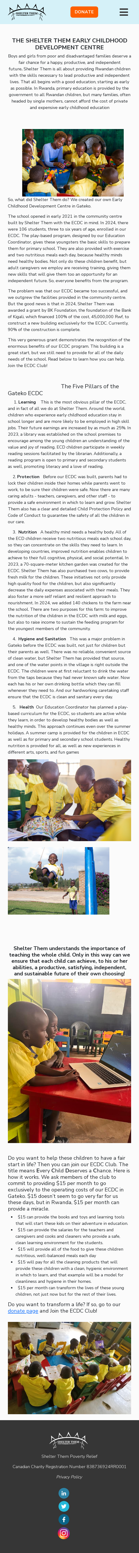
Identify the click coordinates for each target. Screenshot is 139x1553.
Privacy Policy (69, 1477)
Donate (84, 12)
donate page (23, 1311)
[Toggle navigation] (124, 12)
